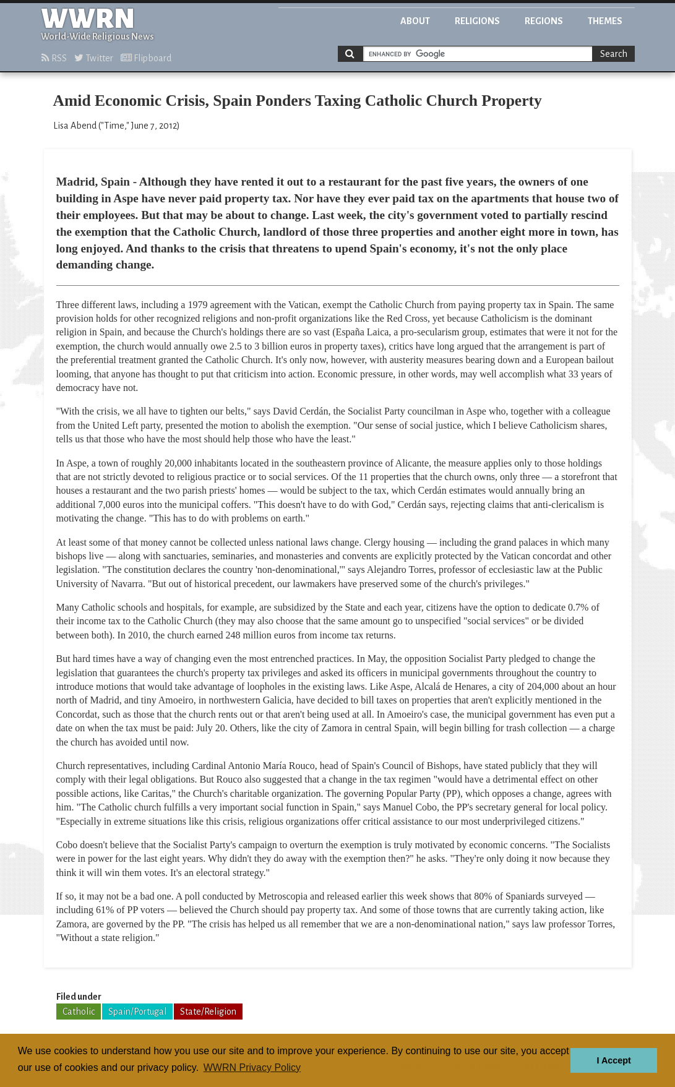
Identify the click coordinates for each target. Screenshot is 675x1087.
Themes (605, 21)
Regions (544, 21)
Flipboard (146, 58)
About (415, 21)
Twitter (93, 58)
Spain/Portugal (137, 1011)
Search (613, 54)
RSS (54, 58)
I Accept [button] (613, 1060)
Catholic (78, 1011)
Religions (477, 21)
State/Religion (208, 1011)
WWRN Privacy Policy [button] (252, 1067)
